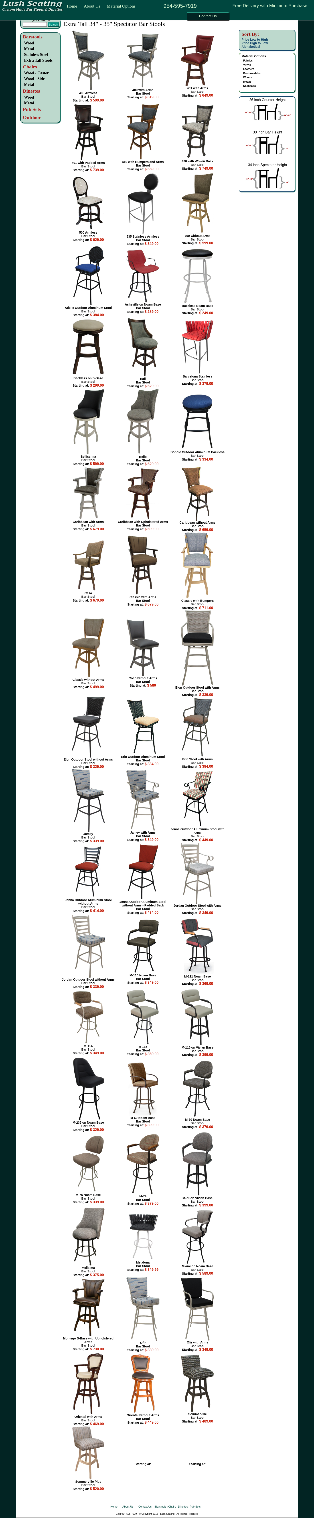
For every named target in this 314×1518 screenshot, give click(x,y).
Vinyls (247, 64)
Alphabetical (250, 46)
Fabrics (248, 60)
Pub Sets (195, 1506)
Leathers (248, 69)
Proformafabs (252, 73)
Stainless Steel (36, 54)
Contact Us (145, 1506)
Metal (29, 49)
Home (72, 6)
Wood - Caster (36, 73)
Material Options (121, 6)
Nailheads (249, 85)
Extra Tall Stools (38, 60)
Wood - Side (34, 79)
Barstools (33, 37)
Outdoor (32, 117)
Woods (247, 77)
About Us (92, 6)
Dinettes (183, 1506)
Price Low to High (254, 39)
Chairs (172, 1506)
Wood (29, 43)
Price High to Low (254, 43)
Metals (247, 81)
